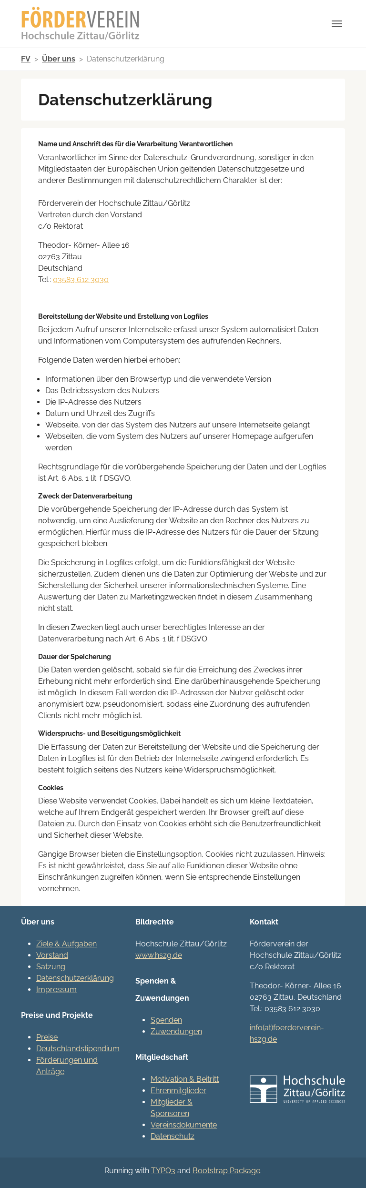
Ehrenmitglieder (178, 1090)
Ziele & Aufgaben (66, 943)
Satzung (50, 966)
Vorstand (52, 955)
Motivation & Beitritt (185, 1079)
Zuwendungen (176, 1031)
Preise (47, 1037)
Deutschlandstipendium (78, 1048)
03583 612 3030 (81, 279)
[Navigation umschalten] (337, 24)
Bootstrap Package (226, 1170)
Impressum (56, 989)
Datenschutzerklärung (75, 978)
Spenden (166, 1020)
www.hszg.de (158, 955)
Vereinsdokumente (184, 1124)
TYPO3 (163, 1170)
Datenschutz (172, 1136)
